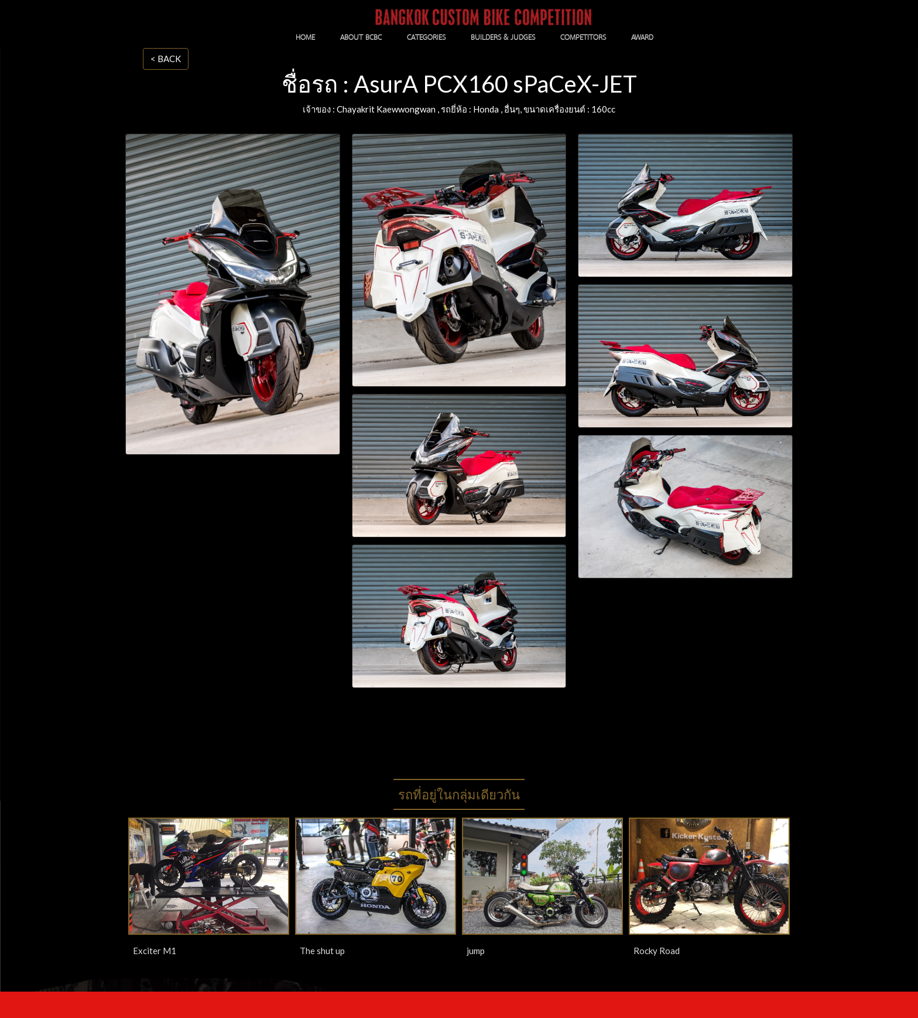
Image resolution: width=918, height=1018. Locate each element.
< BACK (165, 58)
